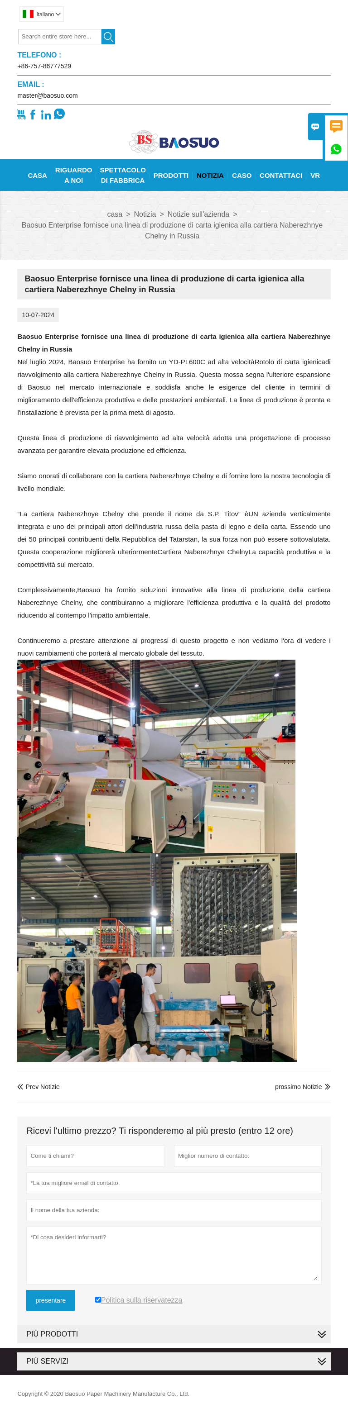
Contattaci (281, 175)
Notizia (210, 175)
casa (114, 214)
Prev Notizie (38, 1086)
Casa (37, 175)
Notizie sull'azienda (198, 214)
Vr (315, 175)
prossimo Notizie (298, 1086)
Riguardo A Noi (73, 175)
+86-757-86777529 (44, 66)
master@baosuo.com (47, 95)
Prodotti (171, 175)
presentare (50, 1300)
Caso (241, 175)
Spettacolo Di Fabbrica (122, 175)
